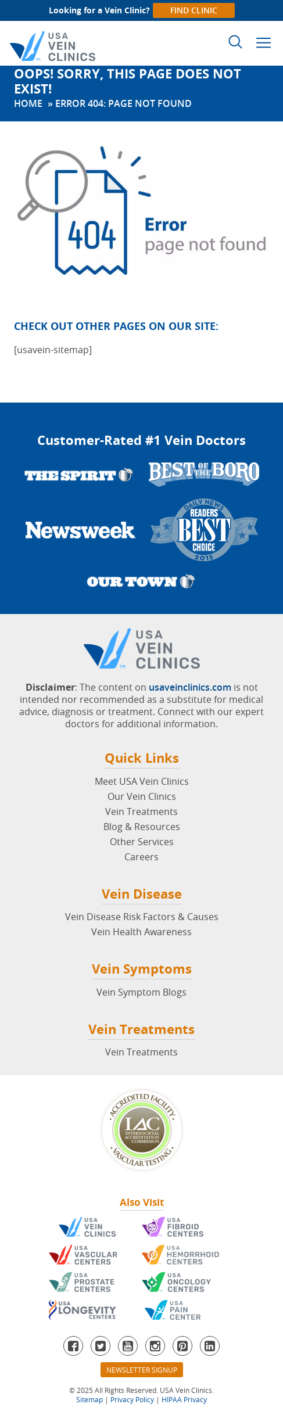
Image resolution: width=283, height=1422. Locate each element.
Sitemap (89, 1399)
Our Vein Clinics (142, 796)
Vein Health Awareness (141, 931)
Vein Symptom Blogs (141, 992)
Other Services (142, 841)
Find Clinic (193, 10)
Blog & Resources (141, 826)
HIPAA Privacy (184, 1399)
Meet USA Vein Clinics (142, 781)
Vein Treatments (141, 811)
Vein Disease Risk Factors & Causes (141, 916)
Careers (141, 856)
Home (28, 103)
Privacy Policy (132, 1399)
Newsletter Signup (141, 1369)
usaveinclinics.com (190, 687)
